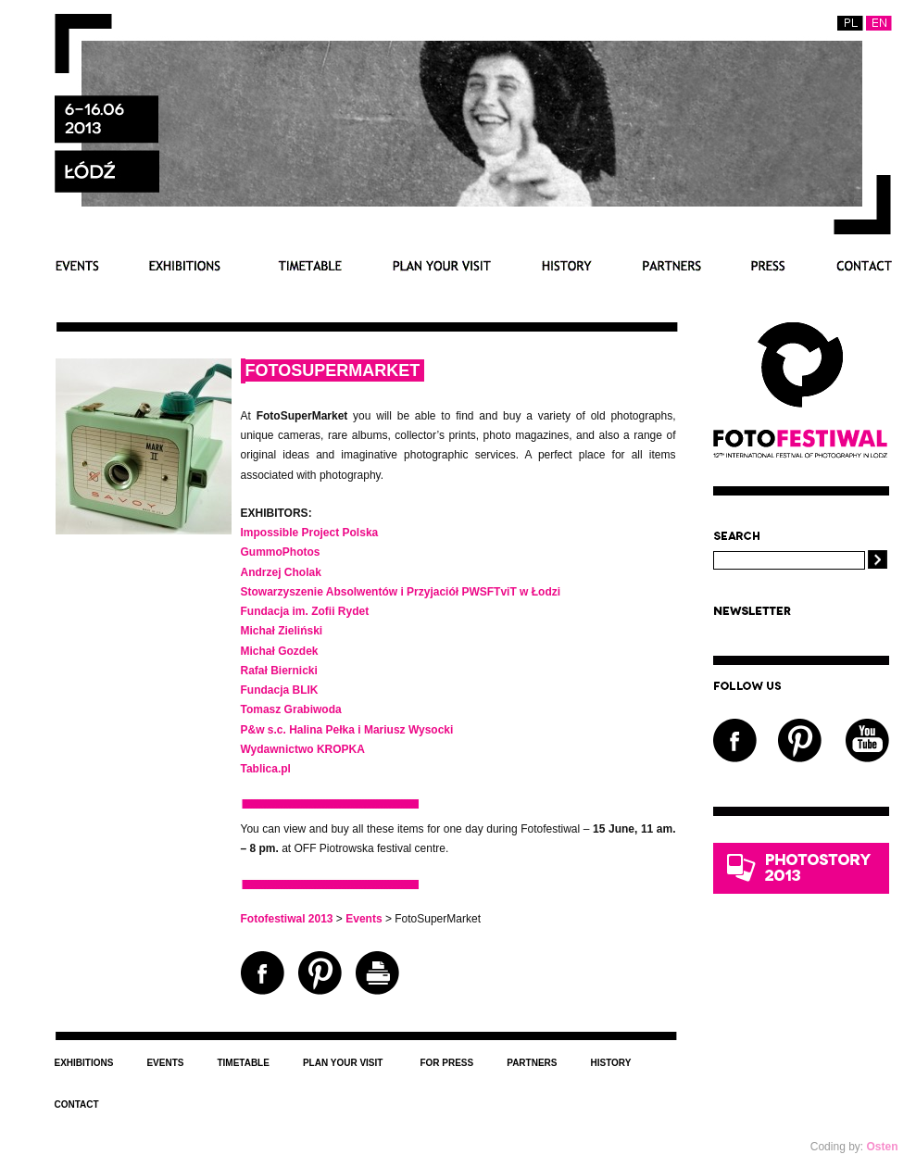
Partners (671, 265)
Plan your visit (441, 265)
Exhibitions (185, 265)
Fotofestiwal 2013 (287, 918)
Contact (863, 265)
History (567, 265)
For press (768, 265)
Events (76, 265)
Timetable (306, 265)
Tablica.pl (266, 768)
